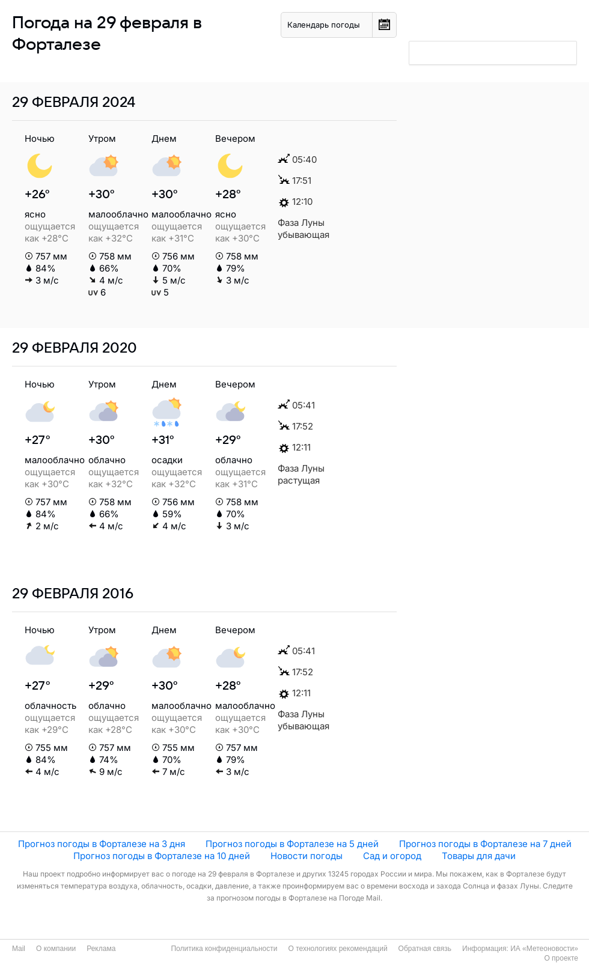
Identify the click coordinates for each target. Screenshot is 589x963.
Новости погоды (306, 855)
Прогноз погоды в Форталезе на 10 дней (161, 855)
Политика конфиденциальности (224, 948)
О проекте (561, 958)
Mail (18, 948)
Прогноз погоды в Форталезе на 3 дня (101, 843)
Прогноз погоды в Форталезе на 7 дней (485, 843)
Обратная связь (424, 948)
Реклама (101, 948)
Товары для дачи (479, 855)
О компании (56, 948)
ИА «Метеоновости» (544, 948)
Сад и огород (392, 855)
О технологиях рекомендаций (337, 948)
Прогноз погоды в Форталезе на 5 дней (292, 843)
